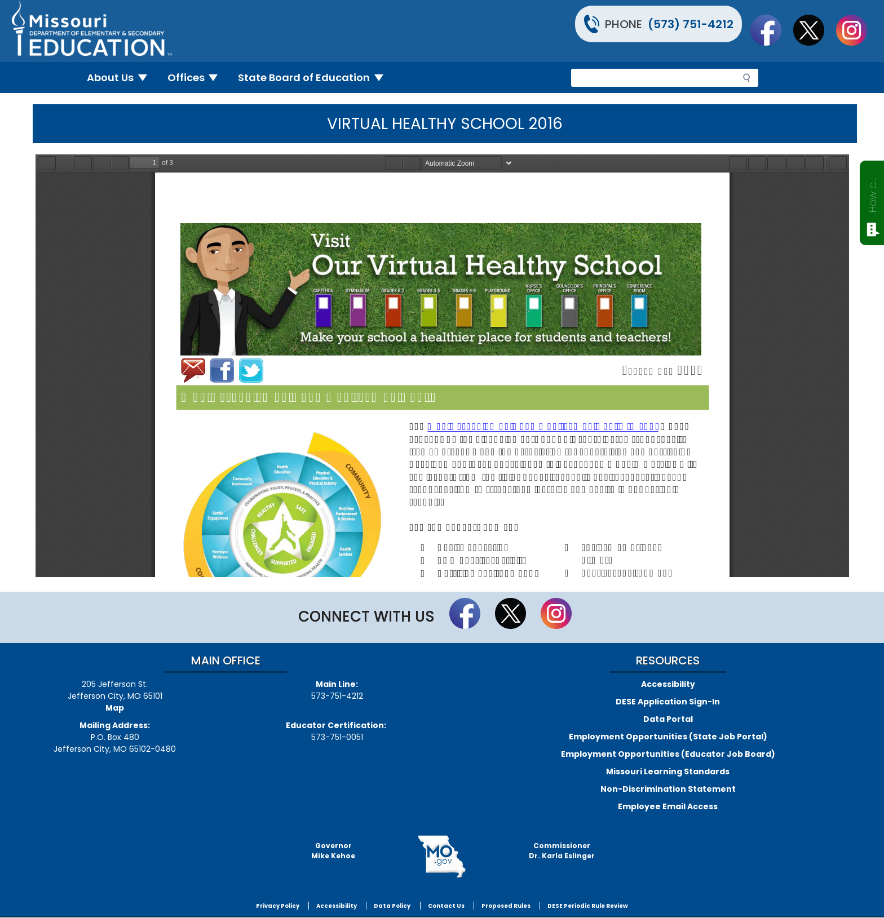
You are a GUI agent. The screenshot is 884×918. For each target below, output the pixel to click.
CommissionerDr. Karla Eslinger (562, 851)
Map (114, 707)
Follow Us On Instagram (857, 30)
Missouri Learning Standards (668, 771)
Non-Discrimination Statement (668, 789)
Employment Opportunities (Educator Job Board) (668, 754)
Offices (197, 77)
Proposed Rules (506, 906)
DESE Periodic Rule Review (587, 906)
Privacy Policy (277, 906)
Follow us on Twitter (814, 30)
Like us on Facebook (771, 30)
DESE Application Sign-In (668, 701)
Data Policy (392, 906)
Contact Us (446, 906)
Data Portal (668, 719)
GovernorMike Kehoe (333, 851)
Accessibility (668, 684)
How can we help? (872, 192)
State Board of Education (315, 77)
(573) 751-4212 (690, 24)
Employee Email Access (668, 806)
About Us (121, 77)
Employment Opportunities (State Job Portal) (668, 736)
